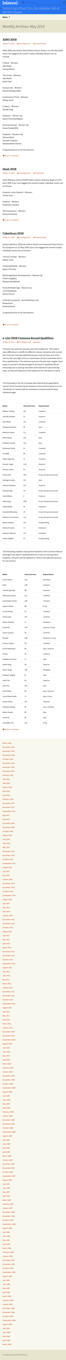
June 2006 (6, 1236)
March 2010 (7, 1064)
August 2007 (7, 1180)
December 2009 (9, 1076)
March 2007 (7, 1200)
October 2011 (8, 999)
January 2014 (8, 915)
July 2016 (6, 839)
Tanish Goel (39, 173)
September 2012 (9, 963)
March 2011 (7, 1024)
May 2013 (6, 939)
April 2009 (6, 1108)
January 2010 (8, 1072)
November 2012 (9, 955)
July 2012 (6, 971)
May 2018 (6, 791)
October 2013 (8, 927)
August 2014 (7, 899)
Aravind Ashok (40, 43)
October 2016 (8, 831)
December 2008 (9, 1120)
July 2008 (6, 1140)
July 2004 (6, 1328)
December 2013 (9, 919)
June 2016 (6, 843)
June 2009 (6, 1100)
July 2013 (6, 935)
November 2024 (9, 755)
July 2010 (6, 1048)
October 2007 (8, 1172)
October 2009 (8, 1084)
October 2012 (8, 959)
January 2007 (8, 1208)
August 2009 (7, 1092)
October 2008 (8, 1128)
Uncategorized (25, 43)
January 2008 (8, 1160)
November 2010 (9, 1036)
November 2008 (9, 1124)
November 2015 (9, 855)
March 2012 (7, 983)
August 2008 (7, 1136)
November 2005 (9, 1264)
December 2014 (9, 883)
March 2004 (7, 1344)
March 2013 (7, 947)
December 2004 (9, 1308)
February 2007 (8, 1204)
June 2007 (6, 1188)
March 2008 (7, 1156)
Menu (5, 17)
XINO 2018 (10, 39)
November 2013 (9, 923)
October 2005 (8, 1268)
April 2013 (6, 943)
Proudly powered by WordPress (15, 1355)
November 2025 (9, 751)
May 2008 (6, 1148)
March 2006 (7, 1248)
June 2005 (6, 1284)
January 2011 (8, 1028)
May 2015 (6, 875)
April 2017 (6, 819)
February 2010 (8, 1068)
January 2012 (8, 987)
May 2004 (6, 1336)
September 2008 (9, 1132)
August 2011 (7, 1007)
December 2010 (9, 1032)
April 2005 (6, 1292)
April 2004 (6, 1340)
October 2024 (8, 759)
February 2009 (8, 1112)
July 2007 (6, 1184)
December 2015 (9, 851)
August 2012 (7, 967)
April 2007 (6, 1196)
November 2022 (9, 767)
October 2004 (8, 1316)
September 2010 (9, 1040)
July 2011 (6, 1011)
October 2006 (8, 1220)
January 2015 (8, 879)
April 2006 (6, 1244)
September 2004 (9, 1320)
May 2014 (6, 907)
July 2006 (6, 1232)
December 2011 (9, 991)
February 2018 (8, 799)
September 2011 (9, 1003)
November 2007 (9, 1168)
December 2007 (9, 1164)
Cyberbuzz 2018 (13, 233)
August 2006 (7, 1228)
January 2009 (8, 1116)
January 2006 (8, 1256)
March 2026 (7, 743)
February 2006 (8, 1252)
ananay (38, 342)
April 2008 (6, 1152)
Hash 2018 (9, 169)
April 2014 (6, 911)
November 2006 (9, 1216)
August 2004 (7, 1324)
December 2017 (9, 803)
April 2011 (6, 1020)
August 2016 (7, 835)
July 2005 (6, 1280)
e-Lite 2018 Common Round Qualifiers (28, 338)
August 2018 (7, 787)
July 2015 (6, 871)
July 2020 (6, 779)
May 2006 (6, 1240)
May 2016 (6, 847)
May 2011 (6, 1016)
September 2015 (9, 863)
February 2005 (8, 1300)
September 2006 (9, 1224)
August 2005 (7, 1276)
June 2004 (6, 1332)
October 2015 (8, 859)
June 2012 (6, 975)
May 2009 (6, 1104)
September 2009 (9, 1088)
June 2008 (6, 1144)
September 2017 (9, 811)
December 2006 (9, 1212)
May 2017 (6, 815)
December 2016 (9, 823)
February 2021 (8, 775)
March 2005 (7, 1296)
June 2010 (6, 1052)
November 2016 (9, 827)
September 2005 (9, 1272)
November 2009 (9, 1080)
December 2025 (9, 747)
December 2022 (9, 763)
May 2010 (6, 1056)
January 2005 (8, 1304)
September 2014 (9, 895)
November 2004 (9, 1312)
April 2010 (6, 1060)
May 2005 (6, 1288)
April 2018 (6, 795)
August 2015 (7, 867)
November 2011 (9, 995)
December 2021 (9, 771)
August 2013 (7, 931)
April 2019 (6, 783)
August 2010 (7, 1044)
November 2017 (9, 807)
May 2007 (6, 1192)
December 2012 (9, 951)
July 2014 (6, 903)
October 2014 (8, 891)
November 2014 (9, 887)
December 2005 (9, 1260)
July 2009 (6, 1096)
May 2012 (6, 979)
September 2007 (9, 1176)
